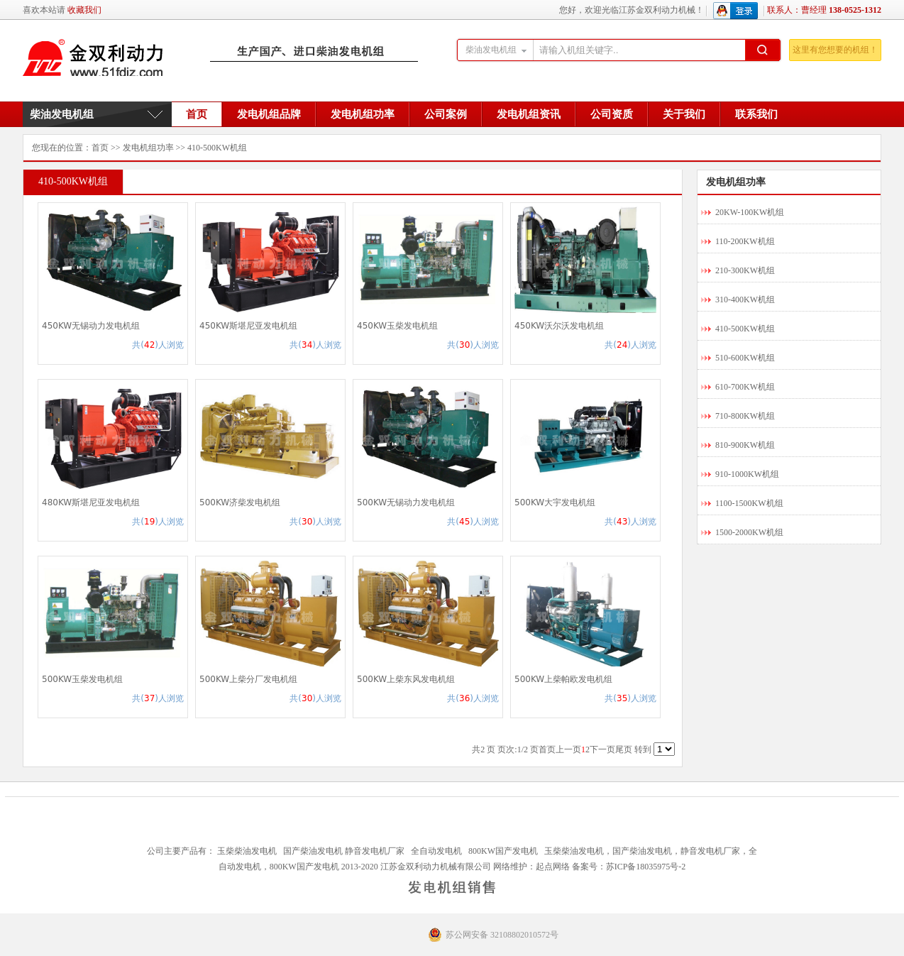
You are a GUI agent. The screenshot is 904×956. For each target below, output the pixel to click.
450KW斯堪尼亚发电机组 (248, 326)
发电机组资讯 (529, 114)
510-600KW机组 (745, 358)
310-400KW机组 (745, 299)
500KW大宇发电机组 (554, 502)
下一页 (602, 749)
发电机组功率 (363, 114)
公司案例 (445, 114)
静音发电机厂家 (374, 851)
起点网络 (553, 867)
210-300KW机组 (745, 270)
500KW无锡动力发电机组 (406, 502)
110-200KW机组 (745, 241)
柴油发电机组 (62, 114)
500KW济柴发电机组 (239, 502)
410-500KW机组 (217, 148)
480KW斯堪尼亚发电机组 (91, 502)
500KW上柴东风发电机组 (406, 679)
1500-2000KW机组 (749, 532)
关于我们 (684, 114)
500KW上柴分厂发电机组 (248, 679)
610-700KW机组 (745, 387)
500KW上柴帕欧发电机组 (563, 679)
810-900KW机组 (745, 445)
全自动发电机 (436, 851)
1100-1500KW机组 (749, 503)
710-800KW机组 (745, 416)
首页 (196, 114)
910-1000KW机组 (747, 474)
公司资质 (611, 114)
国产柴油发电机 (313, 851)
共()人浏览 (158, 345)
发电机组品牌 (269, 114)
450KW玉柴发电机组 (397, 326)
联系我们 (756, 114)
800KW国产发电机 (503, 851)
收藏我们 (84, 10)
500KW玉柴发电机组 (82, 679)
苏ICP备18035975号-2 (646, 867)
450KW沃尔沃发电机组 (559, 326)
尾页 (623, 749)
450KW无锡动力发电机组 (91, 326)
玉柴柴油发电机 (247, 851)
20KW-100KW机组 (749, 212)
